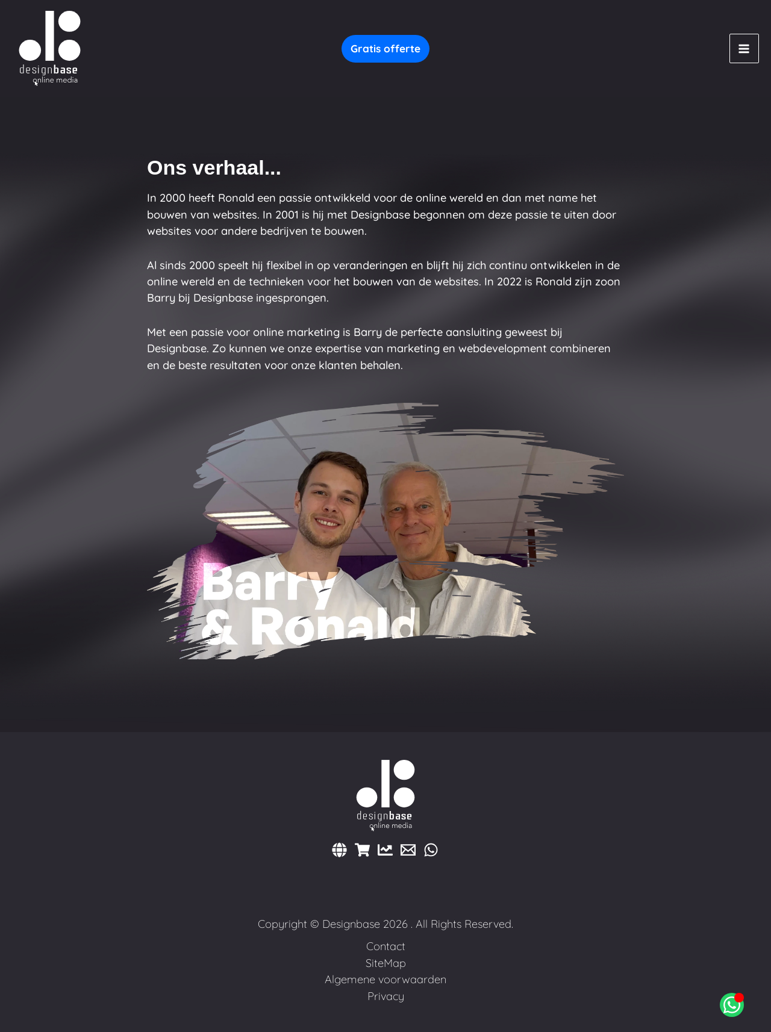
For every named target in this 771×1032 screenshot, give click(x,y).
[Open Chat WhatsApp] (732, 1005)
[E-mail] (408, 850)
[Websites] (339, 850)
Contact (385, 946)
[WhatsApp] (431, 850)
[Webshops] (362, 850)
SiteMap (386, 963)
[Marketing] (385, 850)
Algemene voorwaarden (385, 979)
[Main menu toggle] (744, 48)
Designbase (351, 924)
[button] (385, 49)
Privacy (385, 996)
